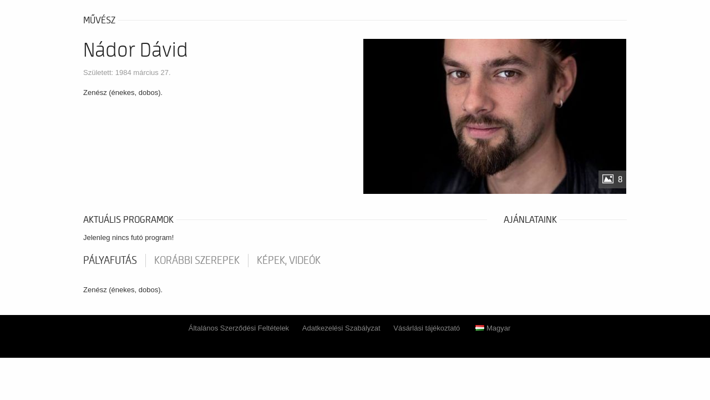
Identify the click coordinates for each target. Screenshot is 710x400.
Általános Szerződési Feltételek (239, 328)
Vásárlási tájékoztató (426, 328)
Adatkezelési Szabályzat (341, 328)
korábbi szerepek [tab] (197, 260)
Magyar (492, 328)
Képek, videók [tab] (289, 260)
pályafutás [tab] (110, 260)
